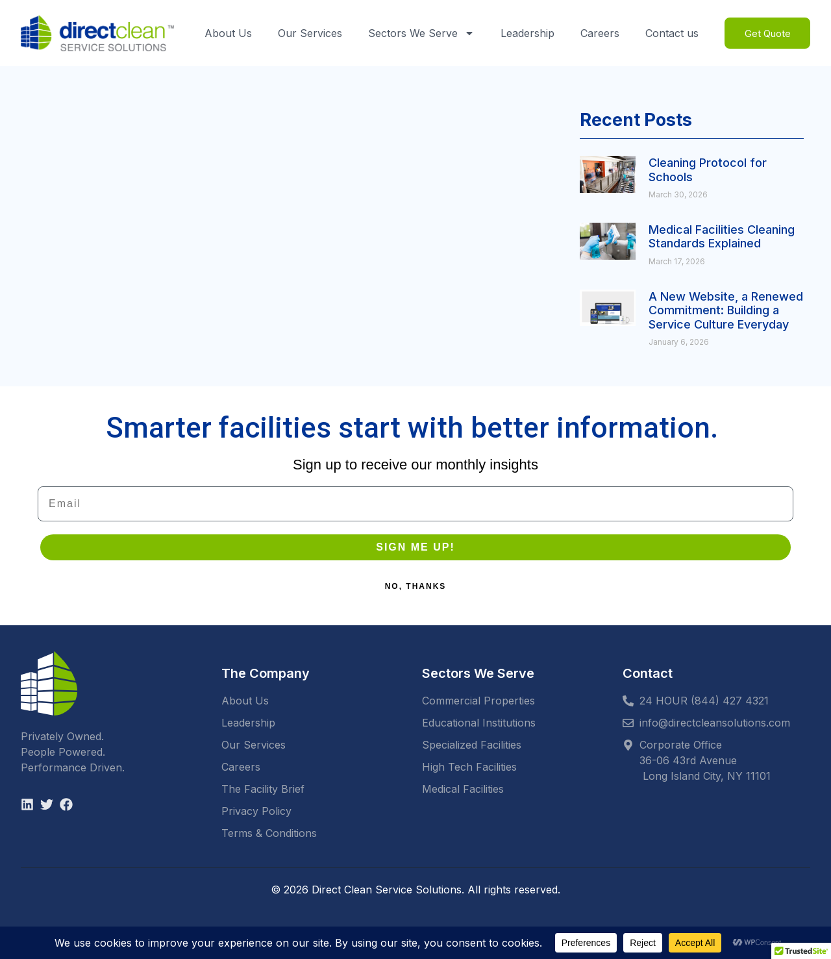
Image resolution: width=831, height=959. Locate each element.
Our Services (308, 33)
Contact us (670, 33)
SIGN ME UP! (415, 547)
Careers (597, 33)
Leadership (525, 33)
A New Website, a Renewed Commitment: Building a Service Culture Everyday (726, 310)
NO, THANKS (416, 586)
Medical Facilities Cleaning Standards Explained (722, 237)
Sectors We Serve (419, 33)
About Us (226, 33)
